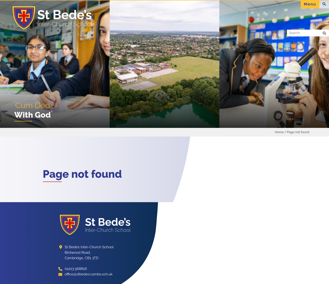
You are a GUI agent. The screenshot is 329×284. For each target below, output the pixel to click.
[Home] (53, 17)
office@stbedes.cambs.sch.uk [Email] (89, 274)
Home (279, 132)
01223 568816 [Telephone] (76, 269)
